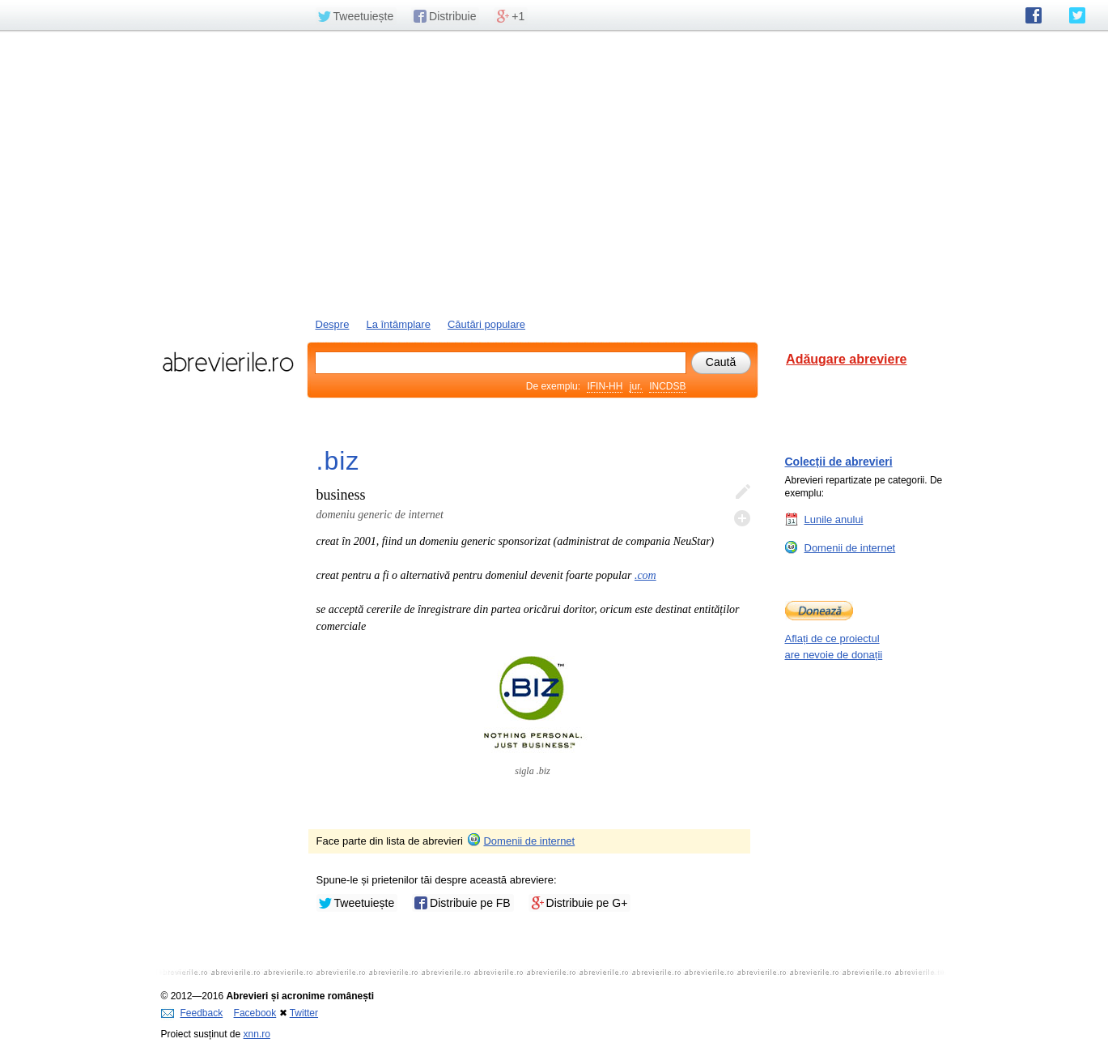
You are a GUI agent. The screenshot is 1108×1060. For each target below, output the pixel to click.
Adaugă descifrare (742, 518)
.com (645, 575)
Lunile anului (834, 519)
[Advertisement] (554, 172)
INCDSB (667, 386)
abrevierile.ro (228, 361)
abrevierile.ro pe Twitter (1077, 15)
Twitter (304, 1013)
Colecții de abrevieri (839, 461)
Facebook (255, 1013)
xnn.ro (257, 1034)
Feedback (192, 1013)
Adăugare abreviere (846, 359)
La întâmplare (398, 324)
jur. (636, 386)
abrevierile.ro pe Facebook (1033, 15)
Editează (742, 492)
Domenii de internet (520, 841)
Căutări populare (486, 324)
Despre (333, 324)
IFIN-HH (604, 386)
